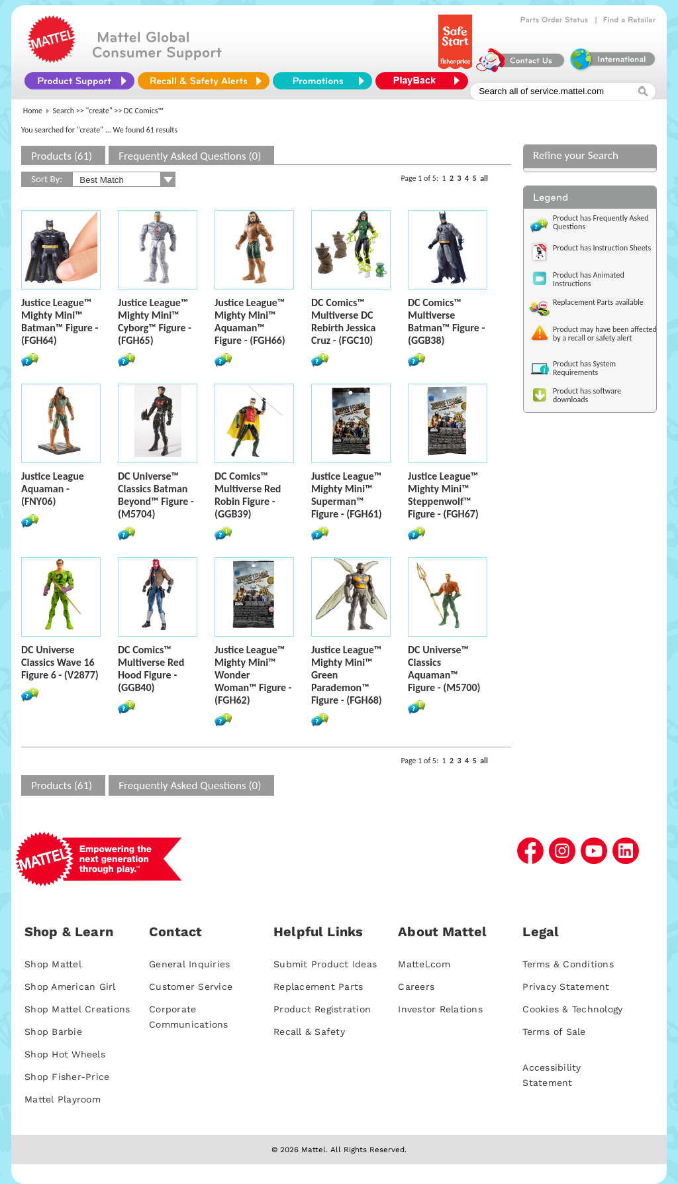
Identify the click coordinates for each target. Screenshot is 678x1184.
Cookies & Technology (572, 1009)
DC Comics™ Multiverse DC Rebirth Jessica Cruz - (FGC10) (343, 321)
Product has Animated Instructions (588, 279)
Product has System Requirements (584, 368)
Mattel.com (424, 964)
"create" (99, 110)
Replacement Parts (318, 986)
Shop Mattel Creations (77, 1009)
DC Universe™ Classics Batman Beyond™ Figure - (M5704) (156, 495)
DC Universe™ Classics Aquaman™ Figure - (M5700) (444, 668)
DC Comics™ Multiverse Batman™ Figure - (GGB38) (446, 321)
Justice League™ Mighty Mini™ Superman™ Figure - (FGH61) (346, 495)
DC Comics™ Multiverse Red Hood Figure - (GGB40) (151, 668)
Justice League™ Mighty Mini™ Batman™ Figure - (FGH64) (59, 321)
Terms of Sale (553, 1031)
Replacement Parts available (598, 302)
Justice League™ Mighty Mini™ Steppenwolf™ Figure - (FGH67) (443, 495)
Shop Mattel (52, 964)
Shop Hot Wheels (64, 1054)
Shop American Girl (70, 986)
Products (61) (61, 156)
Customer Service (190, 986)
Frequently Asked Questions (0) (190, 156)
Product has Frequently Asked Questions (601, 222)
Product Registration (322, 1009)
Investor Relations (440, 1009)
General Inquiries (189, 964)
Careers (416, 986)
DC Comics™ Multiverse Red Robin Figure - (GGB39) (248, 495)
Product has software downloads (587, 395)
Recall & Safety (309, 1031)
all (484, 178)
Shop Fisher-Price (66, 1076)
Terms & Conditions (568, 964)
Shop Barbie (53, 1031)
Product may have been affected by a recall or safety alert (605, 334)
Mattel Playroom (62, 1099)
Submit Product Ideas (325, 964)
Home (32, 110)
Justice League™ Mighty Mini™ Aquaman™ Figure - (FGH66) (250, 321)
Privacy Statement (565, 986)
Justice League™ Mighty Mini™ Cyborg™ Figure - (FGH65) (154, 321)
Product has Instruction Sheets (602, 247)
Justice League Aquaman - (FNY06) (52, 489)
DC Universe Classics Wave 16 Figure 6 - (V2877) (60, 662)
